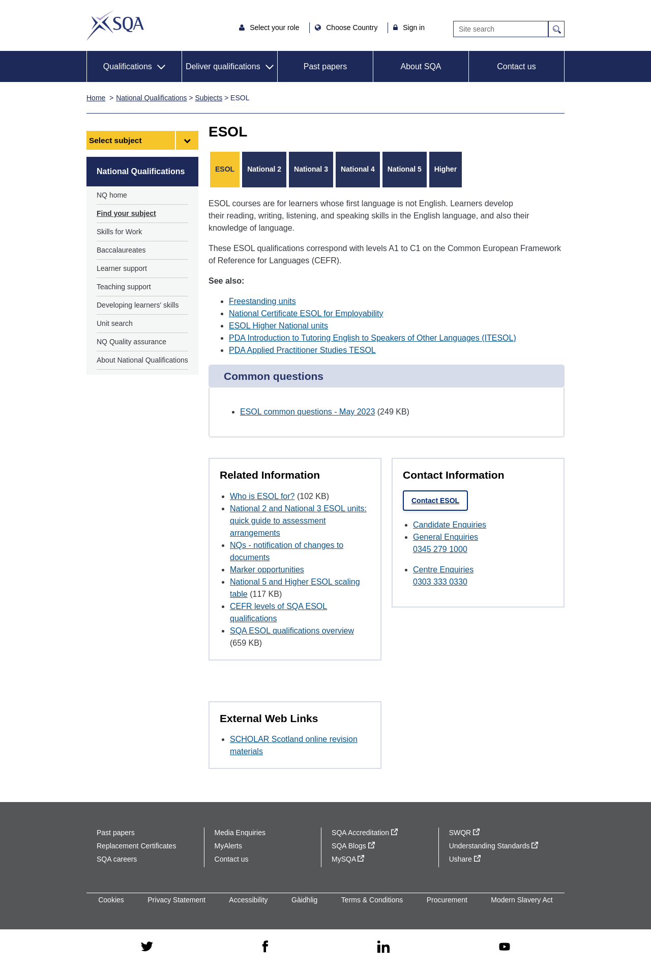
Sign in (414, 27)
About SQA (420, 66)
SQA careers (117, 859)
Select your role (275, 27)
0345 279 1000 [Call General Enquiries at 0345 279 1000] (440, 549)
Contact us (516, 66)
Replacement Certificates (136, 846)
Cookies (111, 900)
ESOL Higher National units (278, 325)
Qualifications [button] (127, 66)
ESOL (224, 169)
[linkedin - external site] (383, 947)
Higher (445, 169)
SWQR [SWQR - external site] (464, 833)
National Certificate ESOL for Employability (306, 313)
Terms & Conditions (372, 900)
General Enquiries (445, 537)
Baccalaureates (121, 250)
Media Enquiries (240, 833)
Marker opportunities (267, 569)
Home (95, 98)
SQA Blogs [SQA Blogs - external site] (353, 846)
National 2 (264, 169)
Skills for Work (119, 232)
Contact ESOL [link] (435, 501)
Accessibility (248, 900)
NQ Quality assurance (131, 342)
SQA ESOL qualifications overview (292, 630)
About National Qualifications (142, 360)
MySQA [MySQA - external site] (348, 859)
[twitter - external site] (147, 947)
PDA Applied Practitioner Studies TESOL (302, 350)
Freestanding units (262, 301)
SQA (115, 25)
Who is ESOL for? (262, 496)
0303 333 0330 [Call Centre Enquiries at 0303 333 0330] (440, 581)
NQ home (112, 195)
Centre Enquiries (443, 569)
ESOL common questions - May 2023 (307, 411)
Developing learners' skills (138, 305)
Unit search (115, 323)
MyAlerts (228, 846)
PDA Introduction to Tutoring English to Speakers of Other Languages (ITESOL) (372, 338)
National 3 (311, 169)
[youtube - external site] (504, 947)
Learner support (122, 268)
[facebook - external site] (265, 947)
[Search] (500, 29)
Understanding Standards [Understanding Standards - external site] (494, 846)
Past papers (325, 66)
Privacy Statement (176, 900)
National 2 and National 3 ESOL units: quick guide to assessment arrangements (298, 520)
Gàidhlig (304, 900)
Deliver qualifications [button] (223, 66)
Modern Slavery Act (521, 900)
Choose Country (352, 27)
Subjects (208, 98)
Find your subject (126, 213)
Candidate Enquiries (449, 524)
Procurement (447, 900)
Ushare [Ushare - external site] (465, 859)
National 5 (405, 169)
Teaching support (124, 287)
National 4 (358, 169)
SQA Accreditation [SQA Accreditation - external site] (365, 833)
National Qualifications (151, 98)
